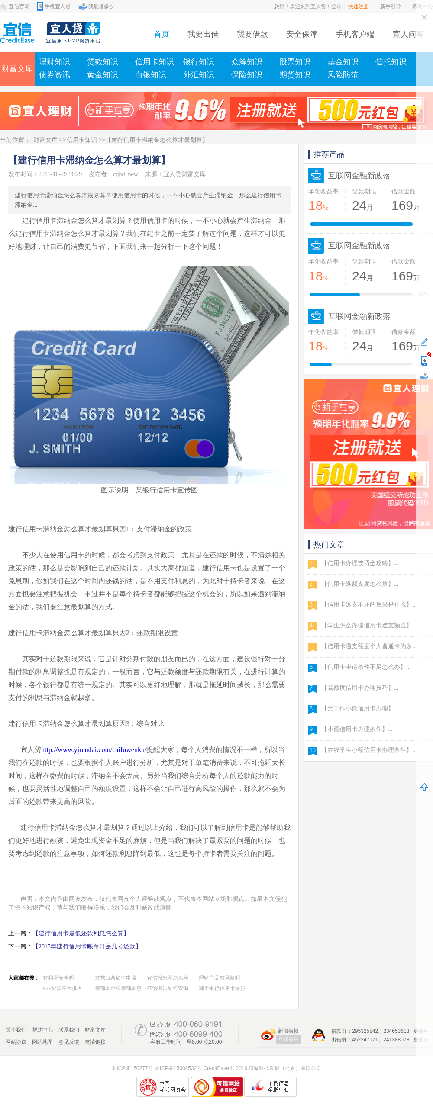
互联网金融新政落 (359, 175)
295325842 (365, 1031)
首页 (161, 34)
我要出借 (203, 34)
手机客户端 (355, 34)
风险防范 (343, 75)
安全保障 (301, 34)
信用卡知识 (154, 62)
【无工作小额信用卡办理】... (360, 708)
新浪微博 (288, 1031)
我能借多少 (101, 6)
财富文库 (17, 68)
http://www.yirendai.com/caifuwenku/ (93, 749)
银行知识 (198, 62)
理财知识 (54, 62)
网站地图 (42, 1042)
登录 (336, 6)
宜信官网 (19, 6)
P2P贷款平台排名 (62, 988)
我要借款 (252, 34)
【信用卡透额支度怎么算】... (360, 584)
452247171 (365, 1040)
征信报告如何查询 (167, 988)
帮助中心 (42, 1030)
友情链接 (95, 1042)
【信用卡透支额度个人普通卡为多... (369, 646)
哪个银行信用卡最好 (222, 988)
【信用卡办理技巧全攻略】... (360, 563)
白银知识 (150, 75)
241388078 (396, 1040)
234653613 (396, 1031)
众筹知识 (246, 62)
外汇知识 (198, 75)
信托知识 (391, 62)
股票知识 (294, 62)
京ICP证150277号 (132, 1068)
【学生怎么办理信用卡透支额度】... (369, 625)
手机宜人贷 (58, 6)
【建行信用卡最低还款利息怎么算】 (80, 933)
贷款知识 (102, 62)
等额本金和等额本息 (118, 988)
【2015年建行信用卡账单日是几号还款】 (87, 946)
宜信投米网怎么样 (167, 978)
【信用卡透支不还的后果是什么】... (369, 604)
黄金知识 (102, 75)
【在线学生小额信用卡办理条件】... (369, 750)
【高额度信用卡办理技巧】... (360, 688)
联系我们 (68, 1030)
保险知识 (246, 75)
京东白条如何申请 (115, 978)
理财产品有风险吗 (219, 978)
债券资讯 (54, 75)
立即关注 (288, 1039)
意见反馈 (68, 1042)
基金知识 (343, 62)
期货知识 (294, 75)
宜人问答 (408, 34)
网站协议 (16, 1042)
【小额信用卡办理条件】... (357, 729)
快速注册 (358, 6)
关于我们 (16, 1030)
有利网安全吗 (58, 978)
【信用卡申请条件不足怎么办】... (366, 667)
